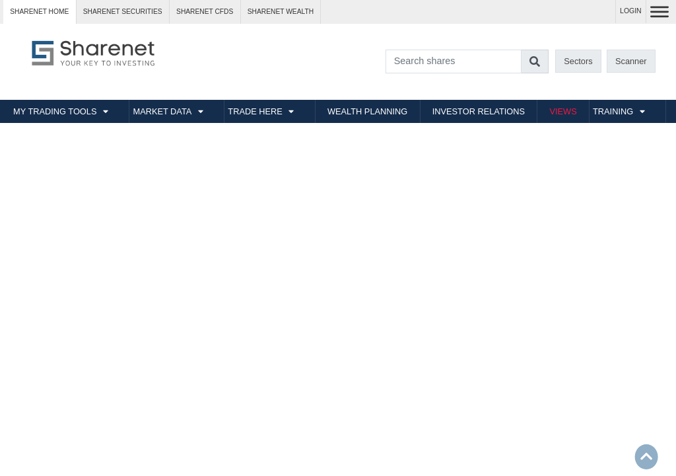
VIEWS (562, 111)
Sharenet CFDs (204, 11)
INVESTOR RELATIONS (478, 111)
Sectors (578, 61)
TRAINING (613, 111)
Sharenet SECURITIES (122, 11)
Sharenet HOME (39, 11)
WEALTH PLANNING (367, 111)
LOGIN (631, 11)
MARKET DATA (162, 111)
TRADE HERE (255, 111)
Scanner (631, 61)
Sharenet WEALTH (281, 11)
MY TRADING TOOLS (54, 111)
